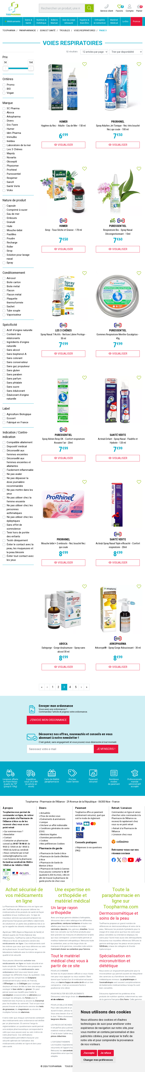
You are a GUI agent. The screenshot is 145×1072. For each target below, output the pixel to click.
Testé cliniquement (17, 540)
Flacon (10, 290)
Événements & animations (52, 819)
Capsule (11, 205)
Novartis (11, 157)
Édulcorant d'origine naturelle (18, 396)
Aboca (10, 112)
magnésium (23, 1009)
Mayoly (11, 153)
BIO (9, 88)
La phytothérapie (127, 979)
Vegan (10, 92)
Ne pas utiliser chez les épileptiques (20, 518)
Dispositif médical (17, 446)
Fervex (28, 998)
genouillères (56, 923)
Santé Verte (13, 186)
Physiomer (13, 165)
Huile (9, 226)
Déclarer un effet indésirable (53, 825)
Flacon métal (14, 294)
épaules (63, 929)
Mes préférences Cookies (52, 844)
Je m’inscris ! (106, 749)
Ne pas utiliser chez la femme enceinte (19, 499)
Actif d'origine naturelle (19, 330)
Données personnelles (50, 837)
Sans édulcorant (16, 390)
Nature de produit (14, 200)
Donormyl (39, 1001)
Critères (8, 79)
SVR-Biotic (103, 946)
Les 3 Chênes (14, 149)
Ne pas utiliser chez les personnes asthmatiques (20, 509)
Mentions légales (48, 834)
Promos (136, 21)
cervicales (55, 929)
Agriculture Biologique (19, 414)
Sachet (10, 306)
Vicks (10, 190)
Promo (10, 84)
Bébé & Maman (54, 21)
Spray (10, 262)
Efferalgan (8, 984)
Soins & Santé (28, 21)
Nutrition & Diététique (41, 21)
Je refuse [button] (105, 1053)
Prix (5, 57)
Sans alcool (13, 349)
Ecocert (11, 418)
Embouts (12, 218)
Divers (10, 120)
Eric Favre (12, 124)
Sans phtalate (14, 382)
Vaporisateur (14, 314)
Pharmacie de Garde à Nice (52, 853)
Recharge (12, 242)
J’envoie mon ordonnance (48, 720)
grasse (29, 989)
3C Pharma (13, 108)
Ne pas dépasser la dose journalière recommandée (17, 482)
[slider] (5, 68)
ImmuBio (12, 137)
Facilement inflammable (20, 469)
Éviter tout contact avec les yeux (20, 557)
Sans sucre (13, 386)
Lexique (43, 822)
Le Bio (125, 21)
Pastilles (11, 234)
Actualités (44, 813)
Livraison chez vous (122, 834)
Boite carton (14, 282)
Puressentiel (14, 173)
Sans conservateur (17, 362)
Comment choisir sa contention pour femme (70, 949)
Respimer (12, 177)
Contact (7, 837)
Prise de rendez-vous (49, 816)
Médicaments (12, 21)
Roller (10, 246)
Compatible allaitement (19, 442)
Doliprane (32, 978)
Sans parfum (14, 378)
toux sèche (17, 989)
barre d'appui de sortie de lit (71, 982)
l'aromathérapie (106, 982)
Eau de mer (13, 213)
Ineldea (11, 141)
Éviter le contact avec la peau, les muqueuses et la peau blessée (20, 548)
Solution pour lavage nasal (18, 256)
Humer (10, 128)
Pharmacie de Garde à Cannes (54, 869)
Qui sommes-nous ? (13, 831)
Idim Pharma (14, 132)
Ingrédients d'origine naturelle (18, 344)
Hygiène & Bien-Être (84, 21)
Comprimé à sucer (17, 209)
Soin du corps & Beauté (68, 21)
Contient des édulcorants (14, 336)
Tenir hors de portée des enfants (18, 534)
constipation (8, 995)
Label (6, 408)
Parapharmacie (27, 30)
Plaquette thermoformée (15, 300)
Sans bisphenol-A (16, 354)
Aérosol (11, 278)
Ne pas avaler (14, 474)
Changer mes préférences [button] (98, 1060)
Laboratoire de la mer (19, 145)
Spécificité (10, 324)
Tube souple (13, 310)
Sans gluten (13, 370)
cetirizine (33, 995)
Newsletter (8, 834)
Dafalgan (23, 984)
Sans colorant (14, 358)
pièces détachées (58, 1036)
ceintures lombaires (71, 923)
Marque (8, 103)
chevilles (83, 929)
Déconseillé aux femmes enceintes (17, 452)
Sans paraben (14, 374)
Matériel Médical (114, 21)
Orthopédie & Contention (100, 21)
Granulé (11, 222)
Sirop (9, 250)
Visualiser (63, 144)
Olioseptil (12, 161)
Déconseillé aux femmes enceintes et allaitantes (19, 462)
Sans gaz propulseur (18, 366)
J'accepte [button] (88, 1053)
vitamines (25, 1012)
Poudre (11, 238)
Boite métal (13, 286)
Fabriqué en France (17, 422)
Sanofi (10, 182)
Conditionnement (14, 272)
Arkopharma (13, 116)
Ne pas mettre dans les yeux (20, 491)
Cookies (43, 840)
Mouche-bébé (14, 230)
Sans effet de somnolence (14, 526)
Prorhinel (12, 169)
